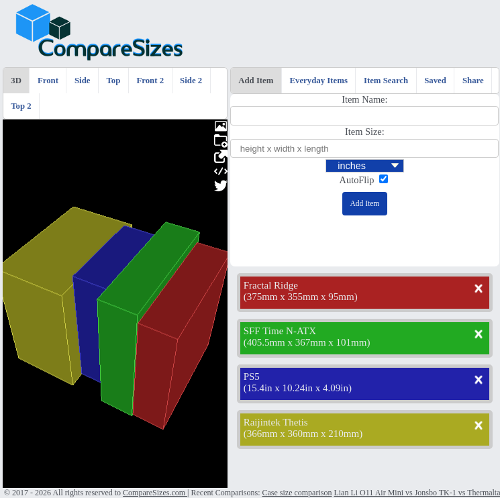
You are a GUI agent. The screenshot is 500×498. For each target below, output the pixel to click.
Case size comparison (297, 492)
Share (473, 80)
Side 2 (191, 80)
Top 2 (21, 106)
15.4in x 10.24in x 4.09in (297, 388)
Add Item (255, 80)
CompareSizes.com (155, 492)
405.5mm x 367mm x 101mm (307, 342)
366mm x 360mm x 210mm (303, 433)
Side (82, 80)
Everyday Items (319, 80)
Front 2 (150, 80)
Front (48, 80)
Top (114, 80)
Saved (435, 80)
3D (16, 80)
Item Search (386, 80)
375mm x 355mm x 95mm (300, 296)
